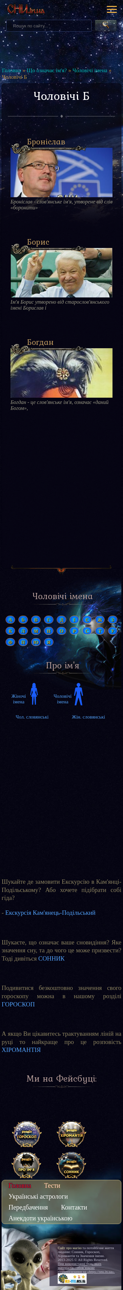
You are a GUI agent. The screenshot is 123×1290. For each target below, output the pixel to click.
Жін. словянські (88, 717)
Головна (11, 70)
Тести (52, 1185)
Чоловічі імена (89, 70)
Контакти (74, 1207)
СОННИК (51, 958)
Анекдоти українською (40, 1218)
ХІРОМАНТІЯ (21, 1049)
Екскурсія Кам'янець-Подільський (50, 912)
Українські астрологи (38, 1196)
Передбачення (28, 1207)
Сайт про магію (70, 1248)
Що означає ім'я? (47, 70)
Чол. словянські (32, 717)
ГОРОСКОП (18, 1004)
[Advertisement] (61, 494)
